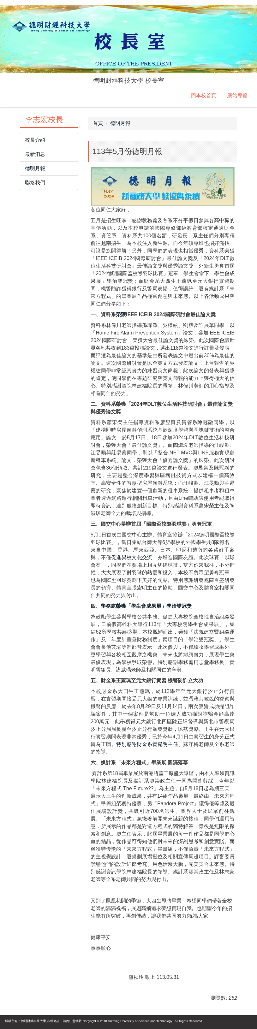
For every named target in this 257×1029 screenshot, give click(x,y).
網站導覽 (237, 95)
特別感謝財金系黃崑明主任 (147, 744)
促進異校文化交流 (131, 557)
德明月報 (120, 123)
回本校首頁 (203, 95)
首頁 (98, 123)
